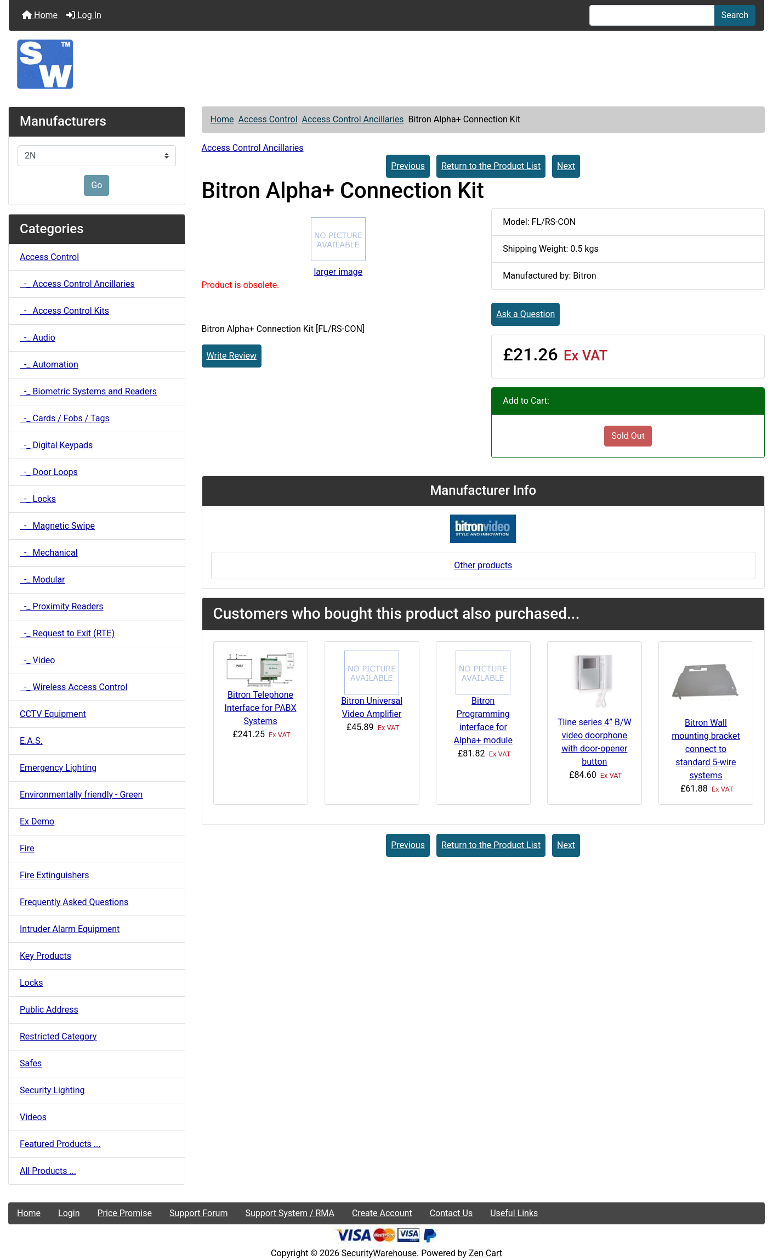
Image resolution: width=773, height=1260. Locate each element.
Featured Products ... (60, 1144)
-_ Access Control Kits (64, 311)
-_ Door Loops (49, 472)
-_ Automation (49, 364)
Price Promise (125, 1213)
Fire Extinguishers (54, 875)
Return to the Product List (491, 166)
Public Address (49, 1009)
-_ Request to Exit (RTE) (67, 633)
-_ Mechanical (49, 552)
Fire (27, 848)
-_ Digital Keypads (56, 445)
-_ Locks (38, 499)
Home (40, 15)
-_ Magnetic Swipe (57, 526)
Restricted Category (58, 1036)
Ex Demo (37, 821)
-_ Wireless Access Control (73, 687)
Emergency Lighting (58, 767)
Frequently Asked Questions (74, 902)
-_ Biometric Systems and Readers (88, 391)
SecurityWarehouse (379, 1253)
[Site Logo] (386, 64)
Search (734, 15)
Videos (33, 1117)
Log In (83, 15)
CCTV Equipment (53, 714)
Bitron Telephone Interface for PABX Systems (261, 708)
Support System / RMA (289, 1213)
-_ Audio (37, 337)
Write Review (232, 356)
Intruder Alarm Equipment (70, 929)
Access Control (268, 119)
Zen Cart (485, 1253)
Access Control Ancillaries (352, 119)
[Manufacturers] (97, 155)
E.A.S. (31, 741)
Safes (31, 1063)
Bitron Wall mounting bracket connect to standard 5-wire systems (706, 749)
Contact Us (451, 1213)
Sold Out (628, 436)
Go (96, 185)
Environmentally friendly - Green (81, 794)
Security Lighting (52, 1090)
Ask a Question (525, 314)
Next (566, 166)
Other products (483, 565)
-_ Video (37, 660)
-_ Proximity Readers (62, 606)
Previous (408, 166)
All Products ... (48, 1171)
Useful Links (514, 1213)
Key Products (45, 956)
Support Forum (198, 1213)
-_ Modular (42, 579)
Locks (31, 983)
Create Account (382, 1213)
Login (68, 1213)
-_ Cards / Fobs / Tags (65, 418)
